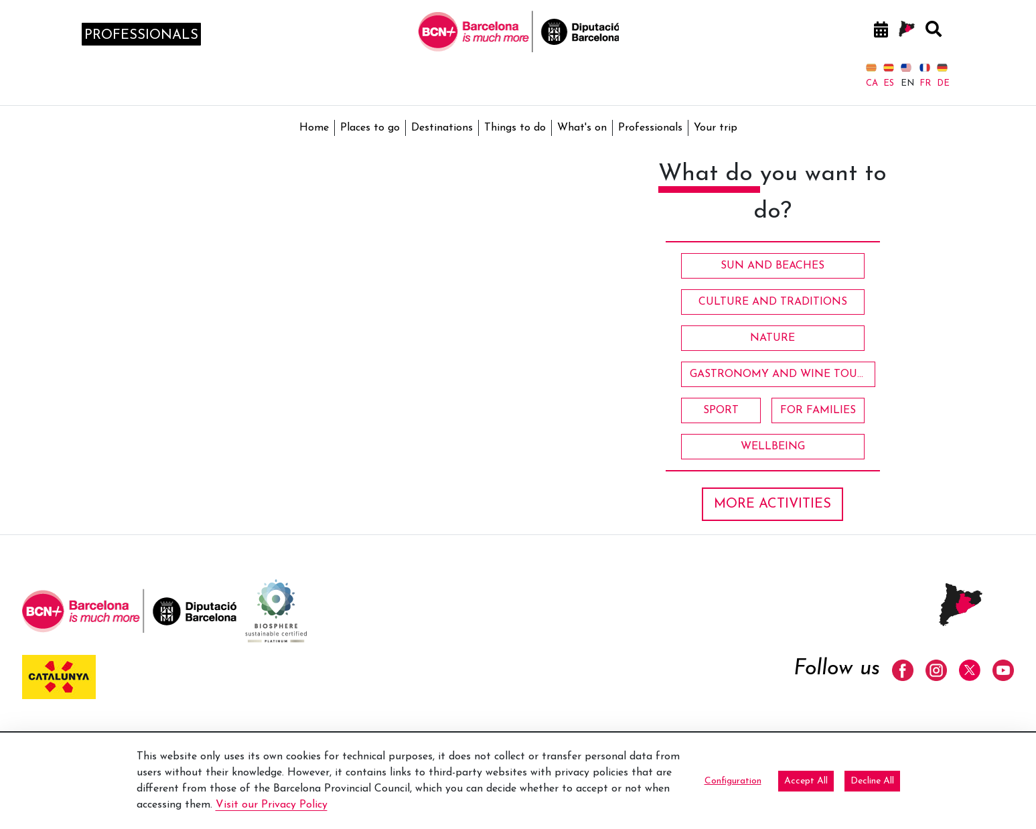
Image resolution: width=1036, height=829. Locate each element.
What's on (582, 128)
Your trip (715, 128)
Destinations (442, 128)
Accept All (806, 781)
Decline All (872, 781)
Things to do (515, 128)
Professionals (650, 128)
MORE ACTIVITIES (772, 504)
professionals (141, 35)
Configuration (733, 781)
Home (314, 128)
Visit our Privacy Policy (271, 805)
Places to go (370, 128)
